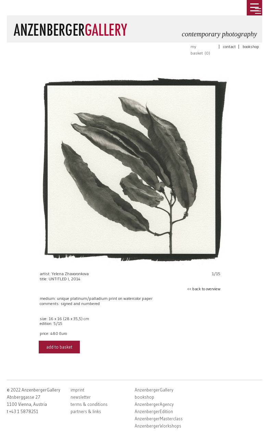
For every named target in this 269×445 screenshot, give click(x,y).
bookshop (251, 46)
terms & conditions (89, 404)
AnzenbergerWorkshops (158, 426)
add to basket (59, 347)
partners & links (86, 411)
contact (229, 46)
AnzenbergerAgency (154, 404)
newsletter (81, 397)
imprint (77, 390)
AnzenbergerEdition (154, 411)
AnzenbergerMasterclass (159, 418)
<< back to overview (203, 288)
